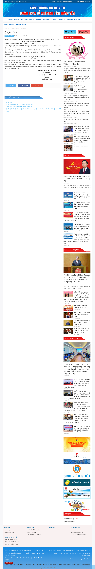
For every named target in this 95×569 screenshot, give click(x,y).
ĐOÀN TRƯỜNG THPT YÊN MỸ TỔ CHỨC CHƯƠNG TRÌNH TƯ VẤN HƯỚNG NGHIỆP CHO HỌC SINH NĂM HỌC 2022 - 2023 (77, 406)
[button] (90, 19)
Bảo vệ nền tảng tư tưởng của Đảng (15, 24)
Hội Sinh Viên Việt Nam (49, 20)
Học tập (73, 530)
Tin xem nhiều (69, 37)
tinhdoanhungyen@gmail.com (82, 559)
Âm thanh (87, 1)
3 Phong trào (30, 527)
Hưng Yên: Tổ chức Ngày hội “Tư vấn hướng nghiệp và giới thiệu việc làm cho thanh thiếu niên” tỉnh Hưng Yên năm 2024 (77, 383)
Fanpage (52, 1)
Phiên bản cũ (8, 562)
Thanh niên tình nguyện (33, 530)
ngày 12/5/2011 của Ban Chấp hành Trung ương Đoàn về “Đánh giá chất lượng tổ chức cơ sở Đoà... (77, 113)
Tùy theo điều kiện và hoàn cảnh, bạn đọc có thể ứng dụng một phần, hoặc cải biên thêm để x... (76, 105)
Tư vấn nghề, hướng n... (72, 338)
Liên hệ (59, 1)
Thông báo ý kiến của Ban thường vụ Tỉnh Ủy (19, 106)
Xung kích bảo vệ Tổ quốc (33, 534)
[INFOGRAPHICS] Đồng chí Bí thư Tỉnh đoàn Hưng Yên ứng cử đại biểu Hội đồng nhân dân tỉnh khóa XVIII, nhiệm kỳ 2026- (77, 216)
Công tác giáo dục (9, 532)
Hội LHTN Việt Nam (10, 539)
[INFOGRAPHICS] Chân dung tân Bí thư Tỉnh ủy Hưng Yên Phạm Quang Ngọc (77, 178)
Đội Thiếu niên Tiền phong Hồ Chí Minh (69, 20)
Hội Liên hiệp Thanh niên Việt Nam (31, 20)
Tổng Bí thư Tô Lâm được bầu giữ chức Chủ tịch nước (82, 314)
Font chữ (76, 1)
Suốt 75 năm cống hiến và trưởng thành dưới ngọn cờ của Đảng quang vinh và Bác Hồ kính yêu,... (76, 97)
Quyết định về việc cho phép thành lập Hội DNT (19, 104)
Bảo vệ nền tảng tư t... (72, 250)
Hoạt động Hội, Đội (11, 537)
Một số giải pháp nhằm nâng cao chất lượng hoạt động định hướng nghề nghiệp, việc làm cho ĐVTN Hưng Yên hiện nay (76, 418)
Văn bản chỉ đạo (9, 35)
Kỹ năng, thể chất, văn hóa (78, 534)
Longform (67, 155)
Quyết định (9, 102)
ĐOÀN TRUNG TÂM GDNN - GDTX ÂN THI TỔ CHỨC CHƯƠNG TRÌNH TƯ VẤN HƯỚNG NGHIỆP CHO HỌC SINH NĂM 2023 (77, 394)
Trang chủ (7, 527)
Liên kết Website (67, 1)
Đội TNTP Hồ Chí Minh (11, 544)
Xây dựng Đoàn (8, 530)
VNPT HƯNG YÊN (51, 568)
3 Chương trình (75, 527)
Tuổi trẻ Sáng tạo (31, 532)
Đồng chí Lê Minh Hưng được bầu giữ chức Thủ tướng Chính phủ (81, 330)
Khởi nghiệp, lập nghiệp (77, 532)
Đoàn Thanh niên (13, 20)
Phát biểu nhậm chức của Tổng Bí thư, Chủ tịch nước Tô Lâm (82, 322)
